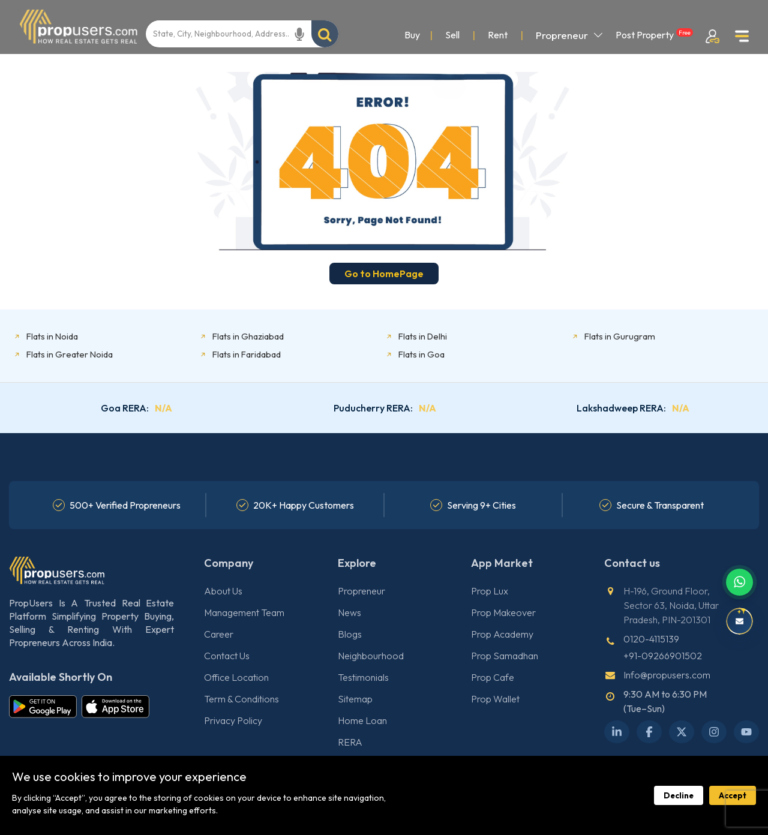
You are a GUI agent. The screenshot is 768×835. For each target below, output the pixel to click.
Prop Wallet (495, 699)
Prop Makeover (503, 612)
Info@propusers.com (666, 675)
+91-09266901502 (662, 656)
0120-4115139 (651, 639)
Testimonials (363, 677)
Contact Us (227, 656)
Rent (498, 35)
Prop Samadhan (504, 656)
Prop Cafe (492, 677)
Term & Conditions (241, 699)
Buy (412, 35)
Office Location (236, 677)
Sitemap (355, 699)
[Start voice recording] (299, 34)
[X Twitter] (681, 731)
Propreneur (569, 35)
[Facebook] (649, 731)
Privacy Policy (233, 720)
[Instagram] (714, 731)
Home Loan (362, 720)
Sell (452, 35)
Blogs (350, 634)
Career (218, 634)
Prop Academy (502, 634)
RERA (350, 742)
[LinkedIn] (616, 731)
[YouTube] (746, 731)
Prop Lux (489, 591)
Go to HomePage (384, 274)
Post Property (654, 34)
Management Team (244, 612)
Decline (679, 795)
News (349, 612)
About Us (223, 591)
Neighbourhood (371, 656)
